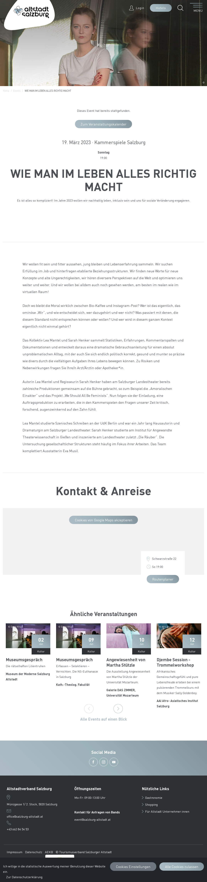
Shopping (150, 804)
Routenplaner (162, 579)
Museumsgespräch (24, 659)
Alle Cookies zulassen (181, 866)
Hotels (161, 8)
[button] (181, 8)
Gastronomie (152, 798)
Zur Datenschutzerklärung (24, 877)
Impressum (14, 852)
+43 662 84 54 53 (18, 829)
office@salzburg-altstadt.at (25, 816)
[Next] (118, 708)
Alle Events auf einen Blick (103, 719)
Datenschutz (33, 852)
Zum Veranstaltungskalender (103, 124)
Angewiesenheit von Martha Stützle (125, 662)
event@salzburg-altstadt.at (92, 819)
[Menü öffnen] (196, 7)
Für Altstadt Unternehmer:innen (165, 811)
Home (6, 90)
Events (17, 90)
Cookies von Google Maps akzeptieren (103, 520)
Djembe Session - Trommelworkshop (175, 662)
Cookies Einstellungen (133, 866)
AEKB (49, 852)
